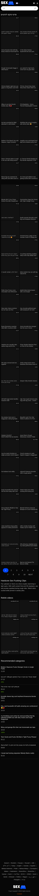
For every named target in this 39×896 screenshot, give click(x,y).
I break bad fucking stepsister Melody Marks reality (17, 753)
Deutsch (6, 863)
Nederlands (13, 871)
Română (13, 863)
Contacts (19, 894)
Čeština (18, 877)
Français (20, 863)
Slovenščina (22, 871)
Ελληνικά (11, 877)
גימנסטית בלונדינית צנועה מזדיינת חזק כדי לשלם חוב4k (18, 745)
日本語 (29, 874)
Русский (27, 863)
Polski (15, 868)
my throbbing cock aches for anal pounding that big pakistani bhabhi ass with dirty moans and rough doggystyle (17, 717)
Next (30, 575)
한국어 (23, 874)
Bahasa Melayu (23, 868)
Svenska (25, 866)
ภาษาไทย (16, 874)
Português (17, 879)
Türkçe (13, 866)
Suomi (34, 874)
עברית (23, 879)
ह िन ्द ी (6, 866)
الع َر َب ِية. (32, 877)
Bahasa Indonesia (7, 868)
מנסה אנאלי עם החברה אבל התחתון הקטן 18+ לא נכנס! (18, 677)
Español (32, 866)
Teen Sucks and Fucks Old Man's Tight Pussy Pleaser (18, 737)
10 (24, 575)
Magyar (25, 877)
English (19, 866)
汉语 (33, 863)
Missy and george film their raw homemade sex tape (18, 727)
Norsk (10, 874)
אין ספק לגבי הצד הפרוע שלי (10, 686)
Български (33, 868)
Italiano (6, 871)
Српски (4, 874)
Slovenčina (31, 871)
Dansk (5, 877)
